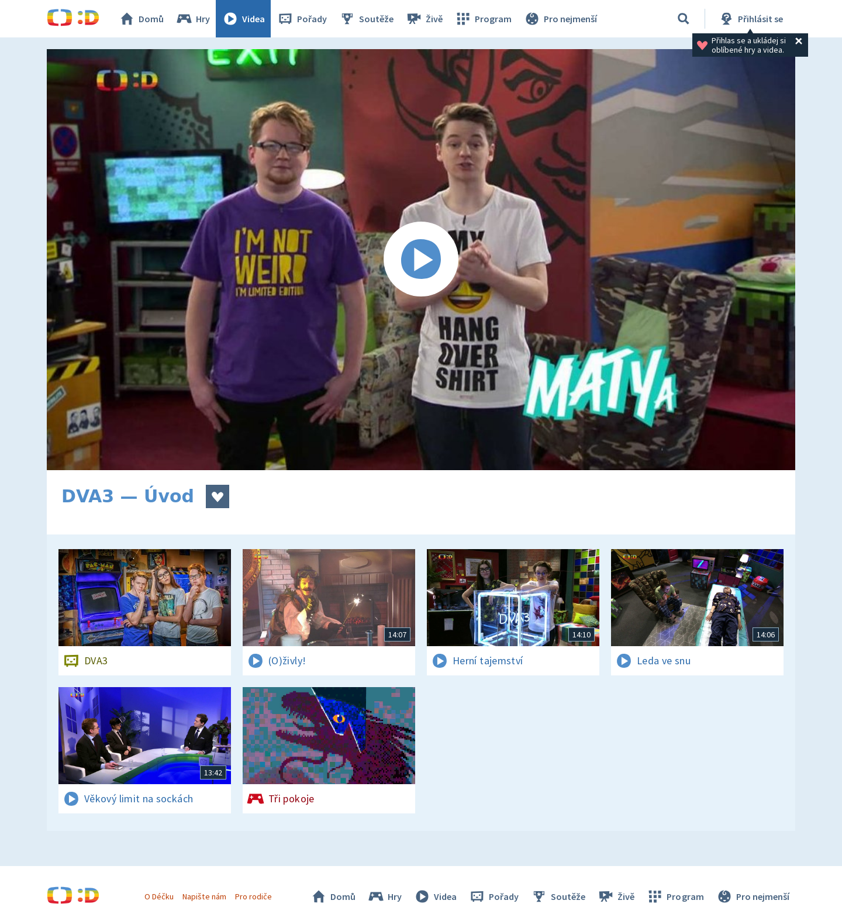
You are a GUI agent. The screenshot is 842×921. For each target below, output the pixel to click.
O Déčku (159, 896)
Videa (243, 18)
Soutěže (366, 18)
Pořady (302, 18)
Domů (141, 18)
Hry (192, 18)
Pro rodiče (253, 896)
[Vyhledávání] (683, 18)
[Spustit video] (421, 259)
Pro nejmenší (560, 18)
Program (483, 18)
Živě (424, 18)
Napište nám (204, 896)
